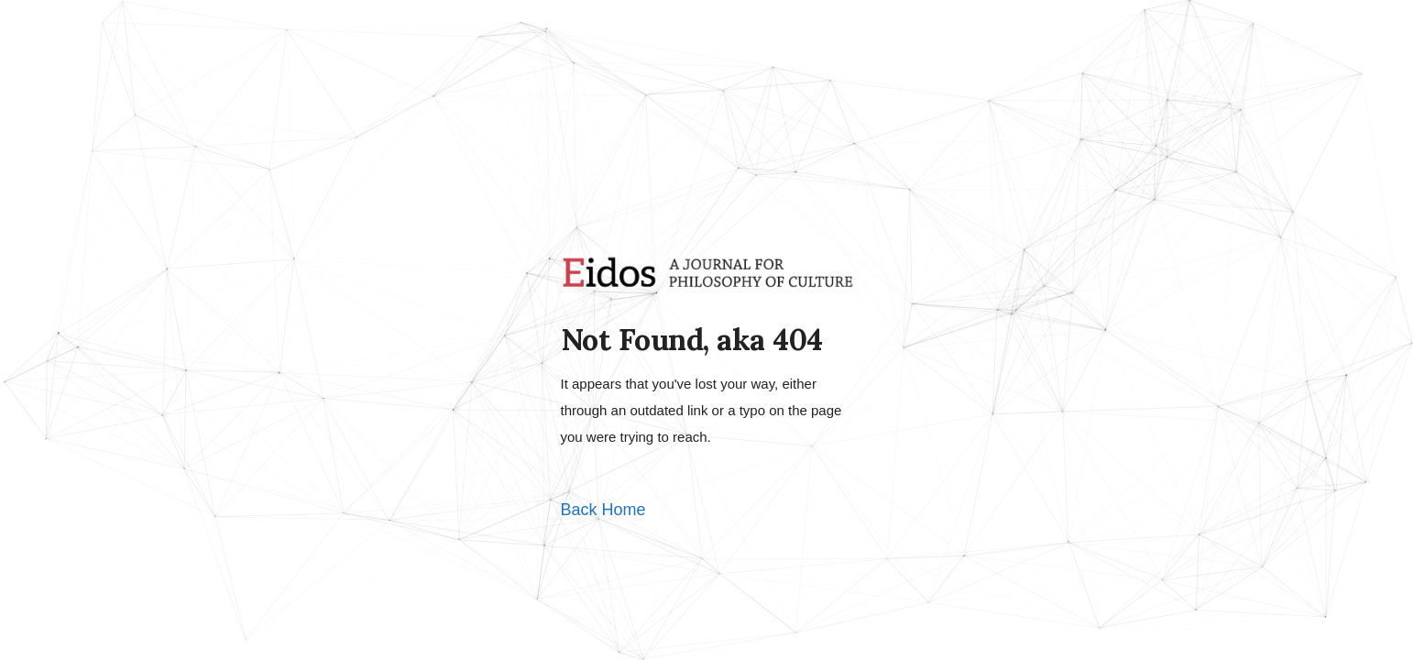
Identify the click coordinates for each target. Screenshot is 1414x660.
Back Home (603, 509)
